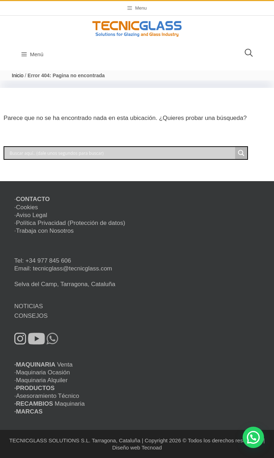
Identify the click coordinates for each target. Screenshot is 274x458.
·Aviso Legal (30, 215)
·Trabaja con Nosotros (44, 230)
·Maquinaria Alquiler (40, 380)
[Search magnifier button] (241, 153)
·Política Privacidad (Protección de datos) (69, 223)
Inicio (18, 75)
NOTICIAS (28, 306)
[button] (253, 437)
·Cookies (26, 207)
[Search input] (121, 153)
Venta (43, 364)
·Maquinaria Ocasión (42, 372)
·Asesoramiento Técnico (46, 396)
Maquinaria (49, 403)
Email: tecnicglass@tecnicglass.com (63, 268)
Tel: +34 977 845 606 (42, 260)
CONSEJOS (31, 315)
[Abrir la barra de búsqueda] (249, 54)
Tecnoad (152, 447)
